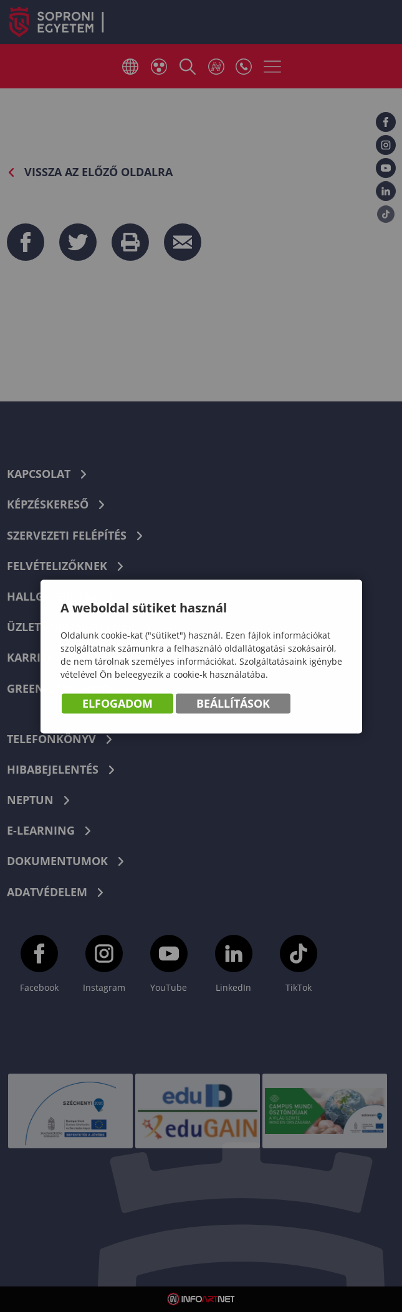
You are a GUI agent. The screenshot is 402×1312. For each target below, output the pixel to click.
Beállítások (233, 704)
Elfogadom (117, 704)
